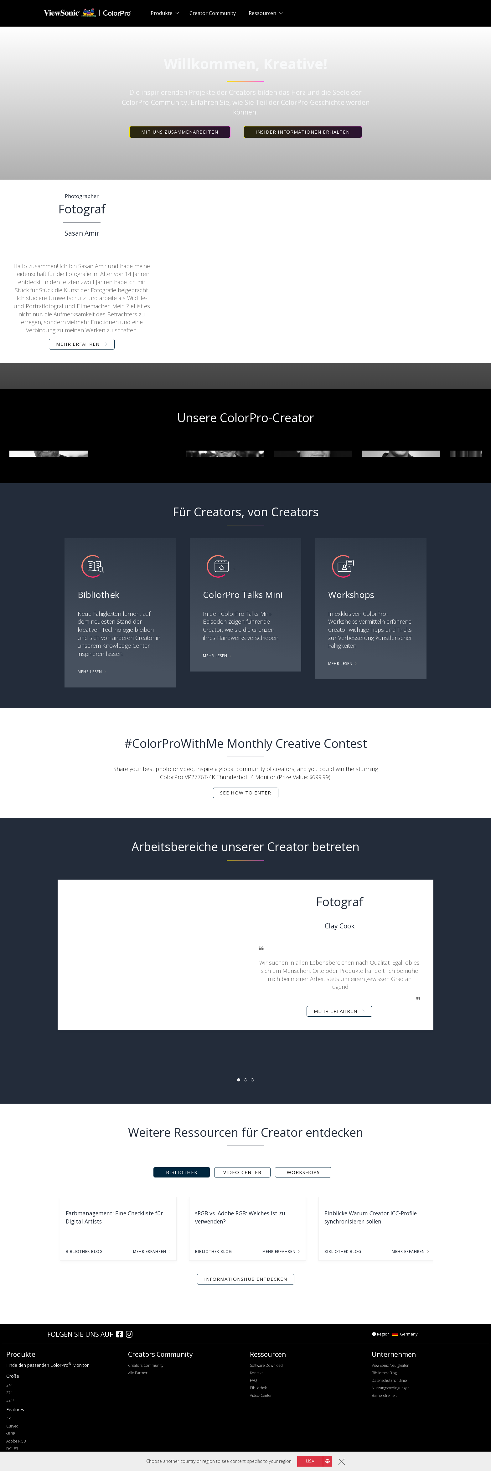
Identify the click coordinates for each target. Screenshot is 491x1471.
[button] (179, 132)
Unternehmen (394, 1354)
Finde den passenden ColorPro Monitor (47, 1365)
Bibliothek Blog (384, 1373)
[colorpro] (25, 1334)
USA (310, 1461)
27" (9, 1392)
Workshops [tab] (303, 1172)
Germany (405, 1334)
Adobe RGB (16, 1441)
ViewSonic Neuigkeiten (390, 1365)
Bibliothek (258, 1388)
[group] (48, 454)
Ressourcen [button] (262, 13)
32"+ (10, 1400)
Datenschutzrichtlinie (389, 1380)
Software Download (266, 1365)
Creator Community (212, 13)
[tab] (238, 1079)
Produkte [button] (162, 13)
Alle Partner (137, 1373)
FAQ (253, 1380)
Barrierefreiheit (384, 1395)
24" (9, 1385)
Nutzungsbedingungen (391, 1388)
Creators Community (145, 1365)
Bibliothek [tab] (182, 1172)
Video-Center (261, 1395)
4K (8, 1418)
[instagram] (131, 1335)
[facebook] (121, 1335)
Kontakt (256, 1373)
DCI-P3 (12, 1448)
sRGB (10, 1433)
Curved (12, 1426)
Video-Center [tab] (242, 1172)
